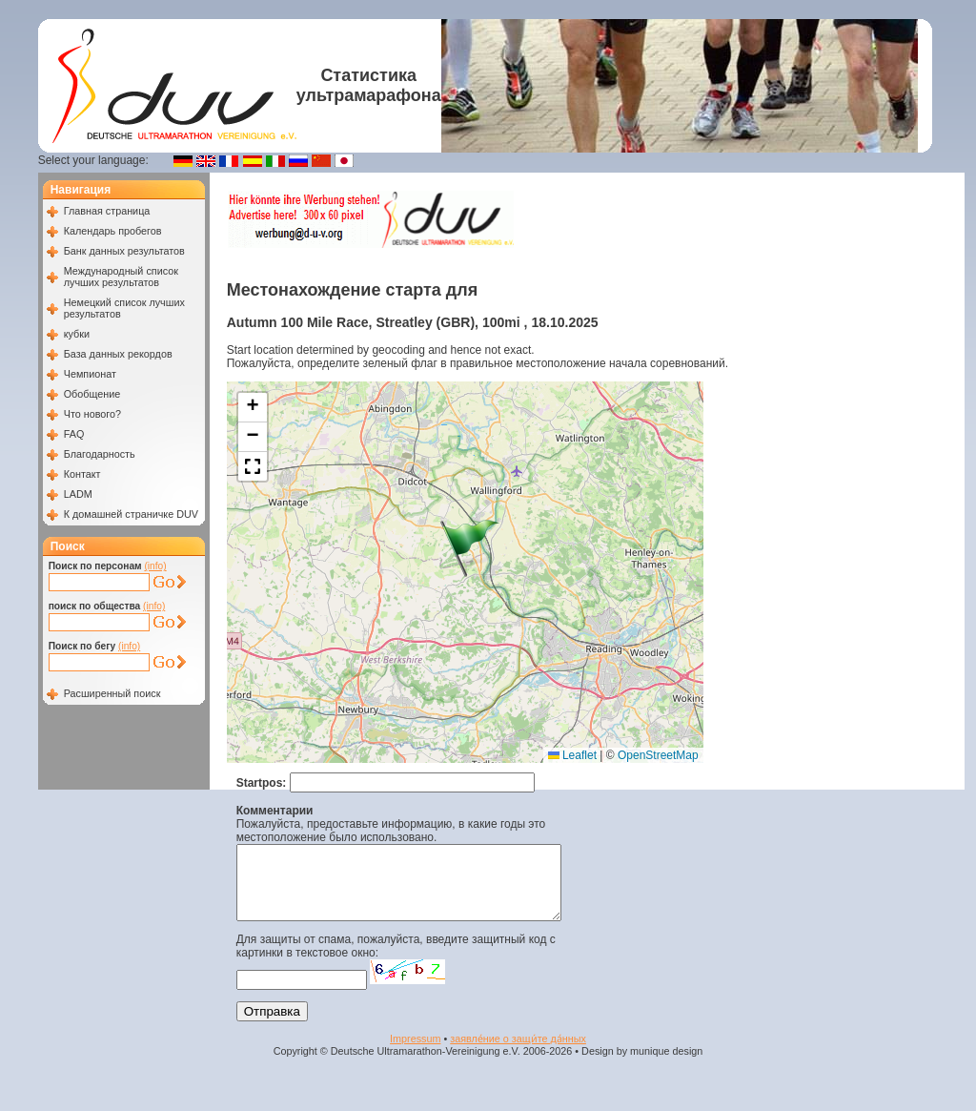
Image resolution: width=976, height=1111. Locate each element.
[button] (469, 548)
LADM (78, 494)
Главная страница (107, 210)
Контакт (82, 474)
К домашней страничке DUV (131, 514)
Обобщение (92, 394)
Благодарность (99, 454)
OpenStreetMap (658, 755)
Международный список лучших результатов (121, 276)
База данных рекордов (118, 354)
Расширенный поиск (112, 693)
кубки (77, 333)
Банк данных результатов (124, 251)
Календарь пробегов (113, 231)
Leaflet (572, 755)
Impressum (415, 1053)
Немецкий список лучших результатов (124, 308)
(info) (155, 566)
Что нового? (92, 414)
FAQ (74, 434)
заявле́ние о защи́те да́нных (518, 1053)
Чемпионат (90, 374)
